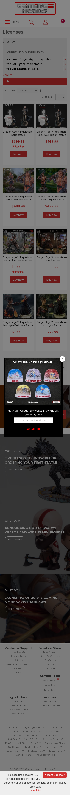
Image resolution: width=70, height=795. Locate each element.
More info (34, 790)
